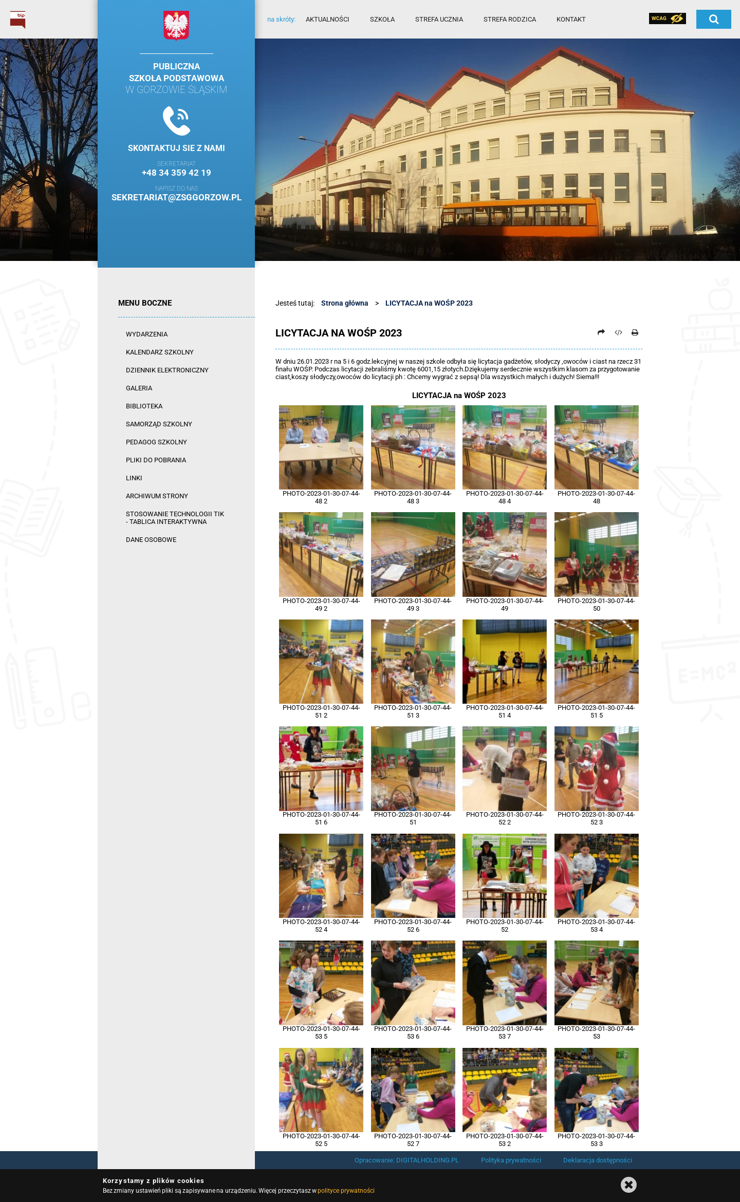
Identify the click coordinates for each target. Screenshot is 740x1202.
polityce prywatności (346, 1190)
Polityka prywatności (511, 1160)
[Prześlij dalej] (601, 332)
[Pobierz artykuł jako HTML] (618, 332)
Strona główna (344, 303)
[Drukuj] (634, 332)
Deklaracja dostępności (597, 1160)
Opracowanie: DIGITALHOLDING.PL (407, 1160)
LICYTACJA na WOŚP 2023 (429, 303)
